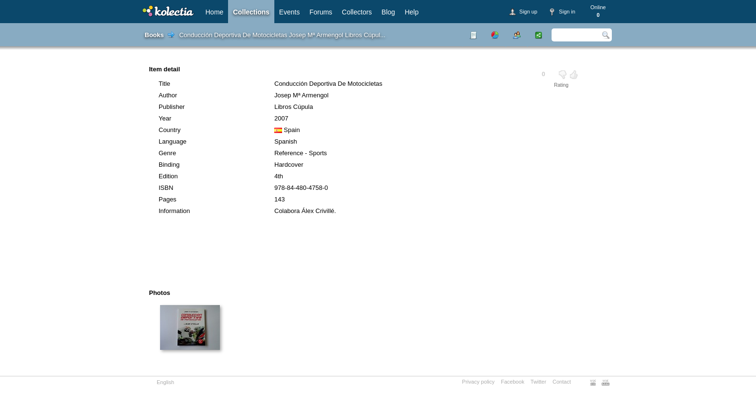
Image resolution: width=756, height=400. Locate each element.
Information (174, 210)
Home (214, 12)
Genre (167, 153)
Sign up (528, 11)
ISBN (166, 187)
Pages (167, 199)
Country (170, 129)
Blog (388, 12)
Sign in (567, 11)
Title (164, 83)
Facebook (513, 382)
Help (411, 12)
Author (168, 95)
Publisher (172, 106)
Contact (562, 382)
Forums (321, 12)
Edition (168, 176)
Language (173, 141)
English (165, 382)
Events (289, 12)
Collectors (357, 12)
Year (165, 118)
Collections (251, 12)
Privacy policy (478, 382)
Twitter (538, 382)
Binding (169, 164)
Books (154, 35)
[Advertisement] (351, 255)
